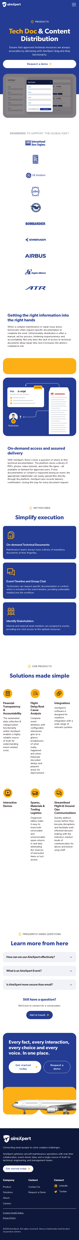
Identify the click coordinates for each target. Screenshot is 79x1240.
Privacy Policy (9, 1218)
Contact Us (34, 1186)
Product (7, 1186)
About (6, 1197)
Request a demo (56, 1067)
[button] (73, 5)
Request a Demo (37, 1192)
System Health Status (13, 1213)
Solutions (8, 1192)
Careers (7, 1203)
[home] (11, 4)
